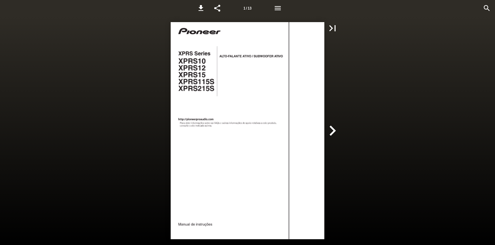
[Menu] (278, 8)
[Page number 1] (247, 8)
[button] (201, 8)
